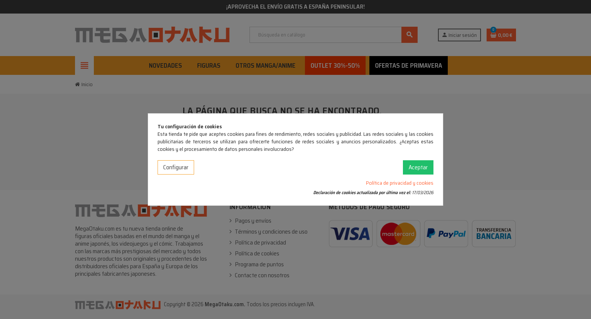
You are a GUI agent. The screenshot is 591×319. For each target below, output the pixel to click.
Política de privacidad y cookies (399, 183)
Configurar (175, 167)
